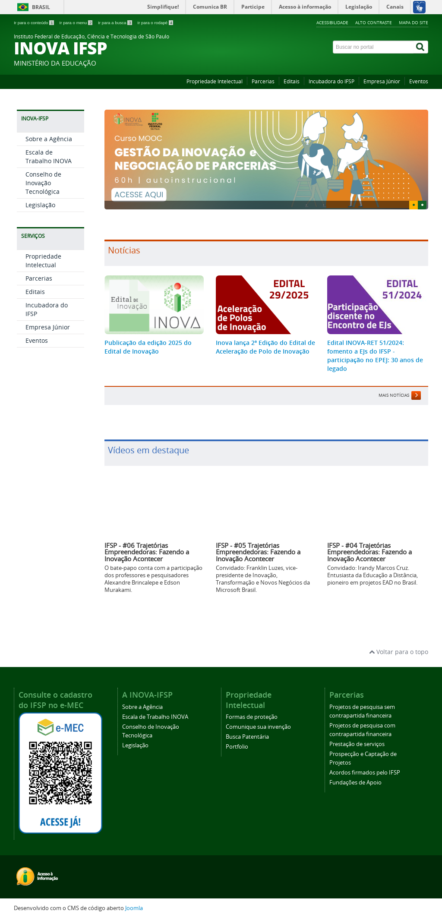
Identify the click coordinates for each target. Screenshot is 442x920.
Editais (292, 81)
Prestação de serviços (357, 744)
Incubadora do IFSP (331, 81)
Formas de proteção (252, 717)
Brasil (41, 7)
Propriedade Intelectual (214, 81)
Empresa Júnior (381, 81)
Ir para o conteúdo (34, 22)
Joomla (134, 908)
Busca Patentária (247, 736)
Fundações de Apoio (355, 782)
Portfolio (237, 746)
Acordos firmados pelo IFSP (364, 772)
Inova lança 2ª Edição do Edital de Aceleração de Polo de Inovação (265, 346)
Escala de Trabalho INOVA (48, 231)
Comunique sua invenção (258, 726)
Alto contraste (373, 22)
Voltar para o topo (398, 652)
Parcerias (263, 81)
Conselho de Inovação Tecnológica (43, 257)
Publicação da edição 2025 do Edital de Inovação (148, 346)
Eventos (418, 81)
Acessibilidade (332, 22)
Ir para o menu (76, 22)
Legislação (40, 279)
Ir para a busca (115, 22)
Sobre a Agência (48, 213)
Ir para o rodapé (155, 22)
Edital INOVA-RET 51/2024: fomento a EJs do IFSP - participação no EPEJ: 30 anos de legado (375, 355)
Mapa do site (413, 22)
